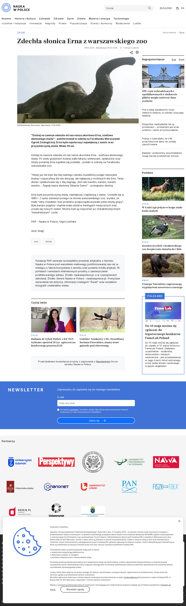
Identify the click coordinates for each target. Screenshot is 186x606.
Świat (146, 280)
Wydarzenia (123, 23)
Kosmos (6, 18)
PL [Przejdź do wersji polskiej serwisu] (177, 8)
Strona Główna (169, 32)
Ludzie (137, 23)
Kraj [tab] (174, 59)
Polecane (154, 296)
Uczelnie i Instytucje (14, 23)
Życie (70, 18)
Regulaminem (103, 361)
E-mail (60, 397)
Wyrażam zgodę (75, 589)
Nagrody (50, 23)
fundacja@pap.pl (131, 577)
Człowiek (44, 18)
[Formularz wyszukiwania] (128, 8)
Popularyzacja (78, 23)
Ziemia (81, 18)
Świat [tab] (181, 59)
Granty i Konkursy (101, 23)
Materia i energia (99, 18)
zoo (36, 241)
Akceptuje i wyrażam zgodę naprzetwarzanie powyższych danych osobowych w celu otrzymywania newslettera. (94, 410)
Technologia (121, 18)
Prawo (63, 23)
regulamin (74, 409)
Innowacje (35, 23)
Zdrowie (59, 18)
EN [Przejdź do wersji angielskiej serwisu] (182, 8)
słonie (49, 241)
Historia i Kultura (25, 18)
